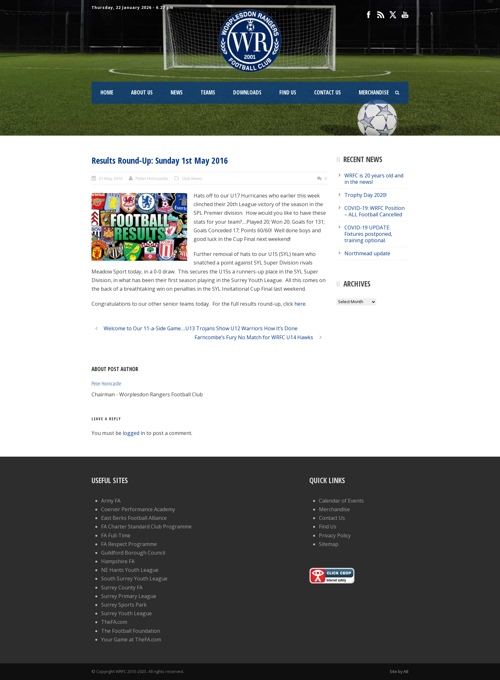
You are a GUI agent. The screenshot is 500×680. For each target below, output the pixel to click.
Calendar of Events (341, 500)
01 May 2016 (110, 178)
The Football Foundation (130, 630)
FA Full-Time (115, 535)
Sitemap (328, 544)
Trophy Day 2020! (365, 194)
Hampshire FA (118, 561)
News (177, 92)
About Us (142, 92)
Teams (208, 92)
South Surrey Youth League (134, 578)
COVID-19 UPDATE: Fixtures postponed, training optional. (368, 234)
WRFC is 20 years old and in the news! (373, 178)
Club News (192, 178)
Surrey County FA (122, 587)
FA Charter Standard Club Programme (146, 526)
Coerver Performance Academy (138, 509)
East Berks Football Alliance (134, 517)
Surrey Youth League (126, 613)
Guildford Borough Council (133, 552)
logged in (134, 433)
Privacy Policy (335, 535)
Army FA (111, 500)
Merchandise (374, 92)
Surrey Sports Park (124, 604)
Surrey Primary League (128, 596)
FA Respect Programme (129, 544)
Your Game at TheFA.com (131, 639)
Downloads (247, 92)
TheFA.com (114, 621)
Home (106, 92)
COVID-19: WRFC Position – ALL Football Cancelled (374, 211)
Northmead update (367, 253)
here (299, 303)
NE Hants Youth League (129, 569)
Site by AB (399, 671)
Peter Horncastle (152, 178)
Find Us (287, 92)
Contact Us (327, 92)
